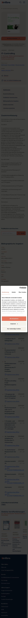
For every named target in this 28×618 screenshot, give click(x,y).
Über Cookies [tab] (22, 292)
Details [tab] (14, 292)
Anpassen (14, 323)
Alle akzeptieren (14, 318)
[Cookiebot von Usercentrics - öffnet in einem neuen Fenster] (19, 288)
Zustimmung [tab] (5, 292)
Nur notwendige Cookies (14, 328)
